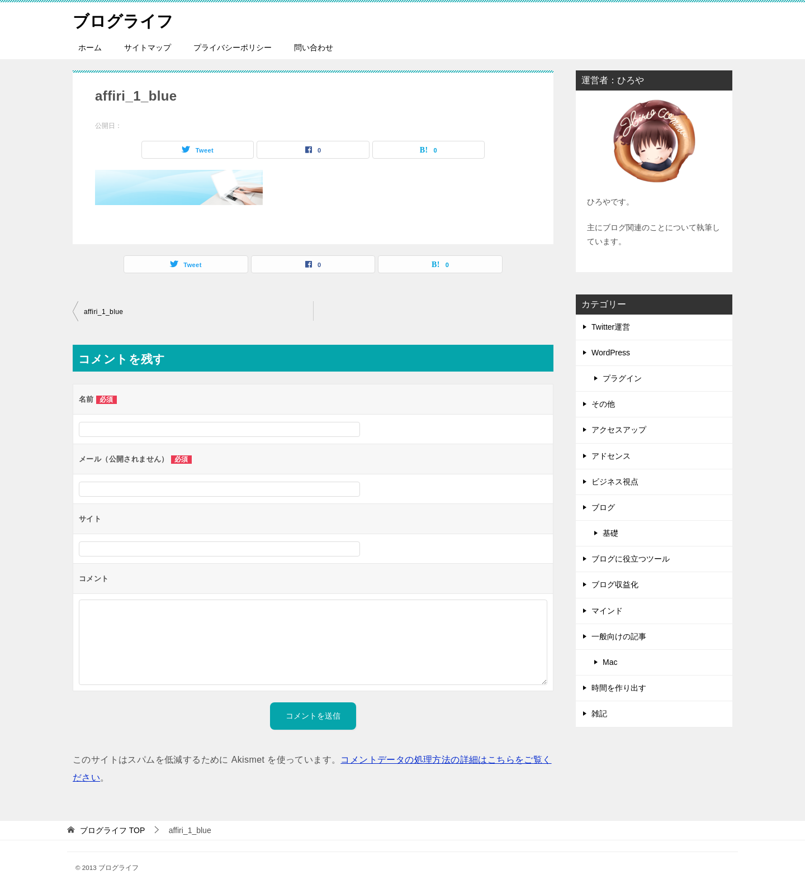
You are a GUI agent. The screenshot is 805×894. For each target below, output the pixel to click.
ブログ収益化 (614, 584)
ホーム (90, 47)
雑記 (599, 713)
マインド (607, 610)
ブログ (603, 507)
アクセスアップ (618, 429)
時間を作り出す (618, 687)
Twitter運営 (610, 326)
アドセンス (611, 455)
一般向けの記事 (618, 636)
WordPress (610, 352)
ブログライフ (125, 19)
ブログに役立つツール (630, 558)
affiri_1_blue (103, 312)
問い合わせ (313, 47)
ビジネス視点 (614, 481)
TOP (112, 830)
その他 (603, 404)
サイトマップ (147, 47)
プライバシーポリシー (232, 47)
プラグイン (622, 378)
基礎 (610, 533)
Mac (610, 662)
